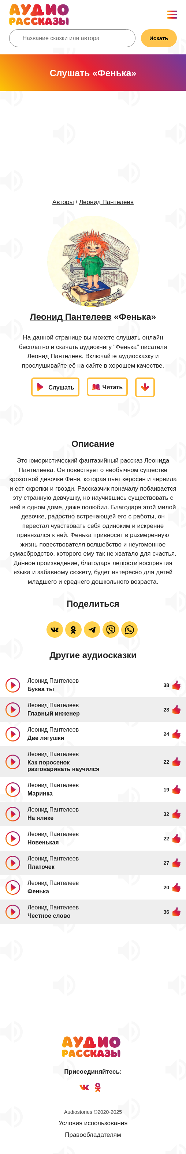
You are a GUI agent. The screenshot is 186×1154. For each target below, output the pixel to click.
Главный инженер (53, 713)
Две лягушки (45, 738)
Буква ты (40, 689)
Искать (158, 38)
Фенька (38, 891)
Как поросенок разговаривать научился (63, 765)
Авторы (63, 202)
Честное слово (48, 916)
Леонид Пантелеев (106, 202)
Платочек (41, 867)
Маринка (40, 793)
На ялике (40, 818)
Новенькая (43, 842)
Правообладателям (93, 1134)
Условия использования (93, 1123)
